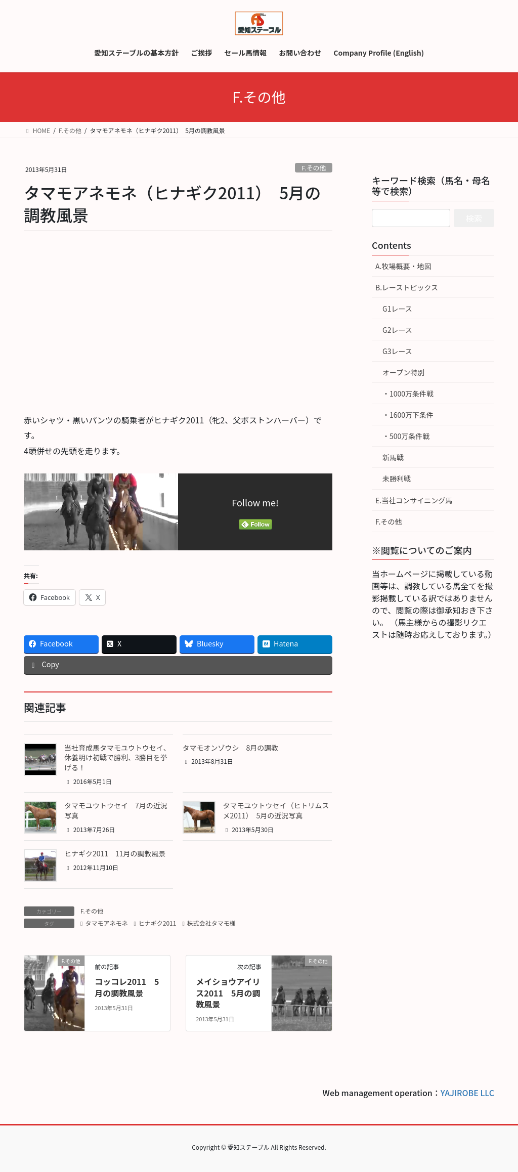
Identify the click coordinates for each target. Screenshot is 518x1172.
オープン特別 (403, 372)
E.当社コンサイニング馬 (413, 500)
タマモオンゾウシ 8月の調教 (231, 748)
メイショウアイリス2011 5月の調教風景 (228, 992)
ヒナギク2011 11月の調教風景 (115, 853)
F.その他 (313, 167)
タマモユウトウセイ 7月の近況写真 (115, 810)
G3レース (397, 351)
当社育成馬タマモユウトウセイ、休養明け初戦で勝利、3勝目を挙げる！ (117, 757)
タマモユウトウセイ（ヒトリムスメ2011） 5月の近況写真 (276, 810)
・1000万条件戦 (408, 393)
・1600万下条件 (408, 415)
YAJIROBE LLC (467, 1093)
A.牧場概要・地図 (403, 266)
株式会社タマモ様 (211, 923)
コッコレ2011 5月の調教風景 (127, 987)
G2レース (397, 330)
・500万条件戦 (405, 436)
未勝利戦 (396, 478)
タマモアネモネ (106, 923)
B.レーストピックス (406, 287)
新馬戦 (393, 457)
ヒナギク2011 (158, 923)
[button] (40, 759)
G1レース (397, 308)
